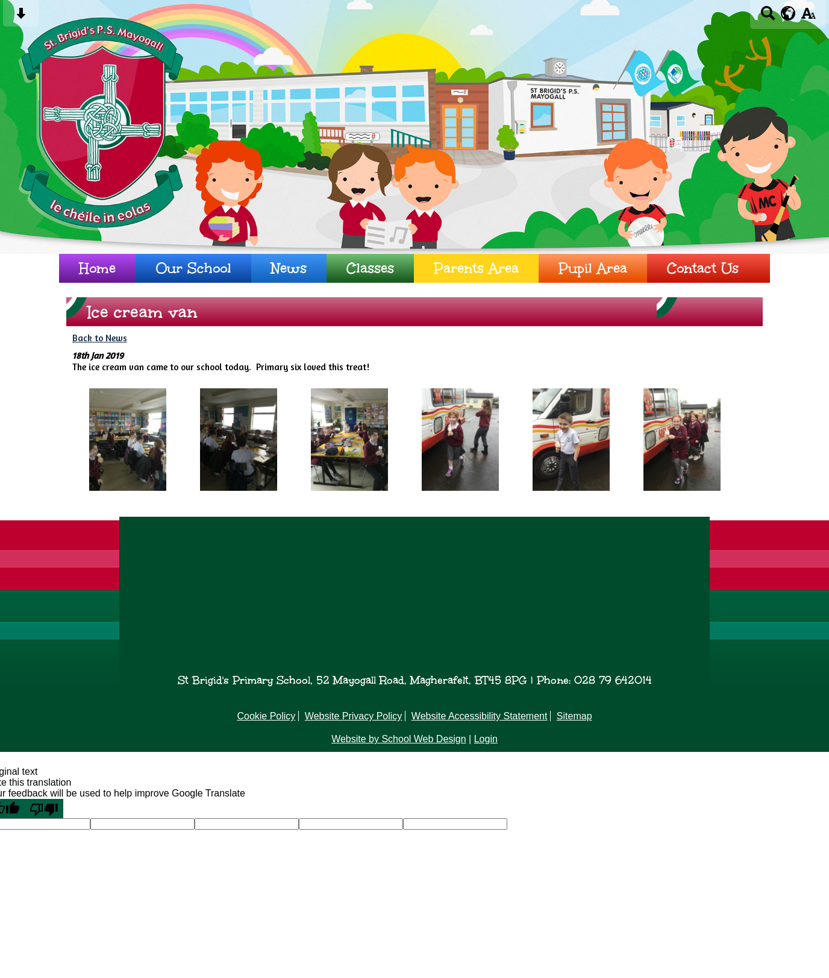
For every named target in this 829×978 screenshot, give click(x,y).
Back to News (99, 338)
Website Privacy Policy (353, 716)
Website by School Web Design (398, 739)
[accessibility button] (808, 17)
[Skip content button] (21, 17)
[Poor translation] (44, 808)
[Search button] (768, 17)
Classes (370, 268)
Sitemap (574, 716)
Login (486, 739)
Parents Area (476, 268)
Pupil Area (592, 268)
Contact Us (703, 268)
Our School (193, 268)
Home (97, 268)
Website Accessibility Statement (479, 716)
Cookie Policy (266, 716)
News (289, 268)
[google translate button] (788, 13)
